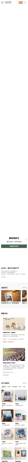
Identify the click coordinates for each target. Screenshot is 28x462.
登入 (25, 2)
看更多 (25, 287)
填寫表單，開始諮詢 (8, 342)
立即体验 (3, 277)
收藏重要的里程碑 (14, 246)
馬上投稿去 (6, 375)
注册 (21, 2)
